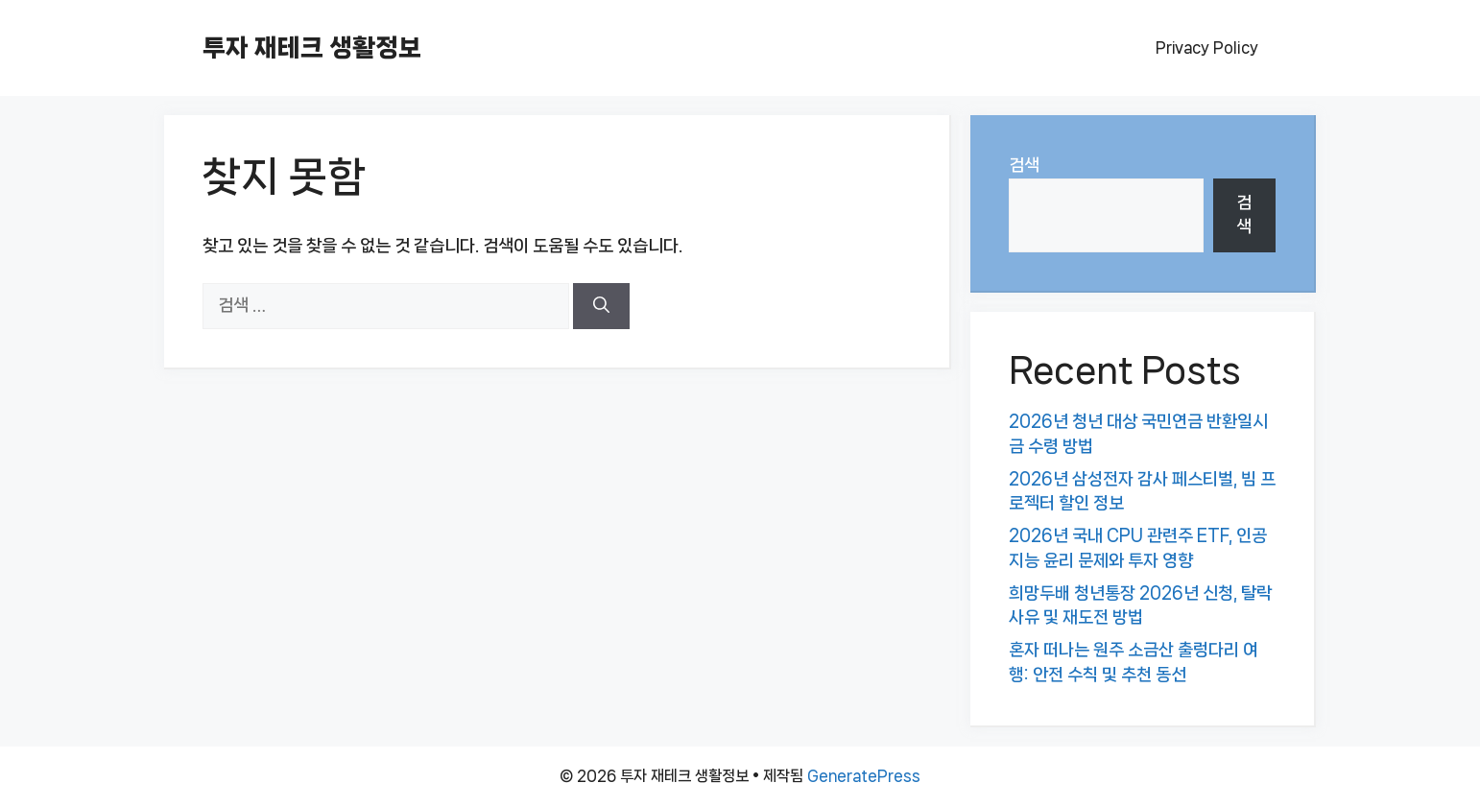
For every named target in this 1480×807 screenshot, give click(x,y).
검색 (1024, 165)
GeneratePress (863, 776)
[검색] (601, 306)
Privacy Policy (1207, 47)
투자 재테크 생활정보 (312, 47)
